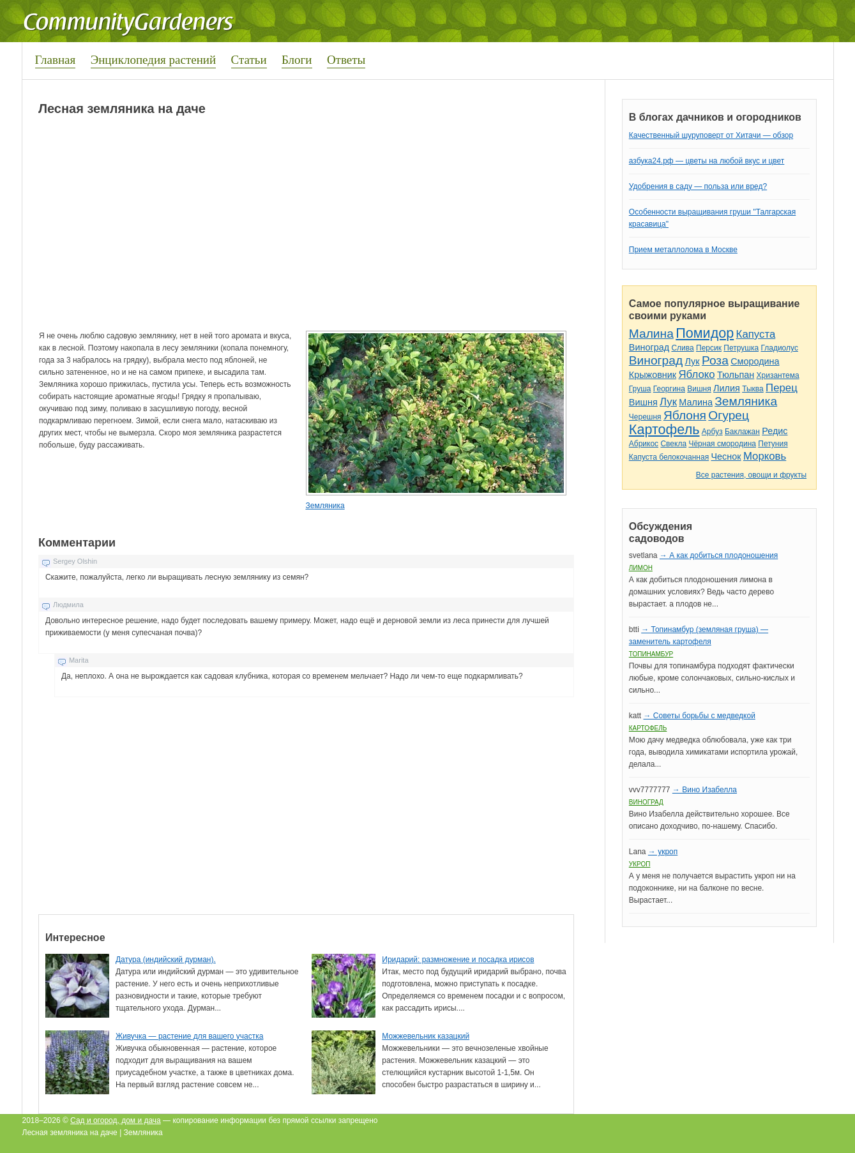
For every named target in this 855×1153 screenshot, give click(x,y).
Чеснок (726, 456)
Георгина (669, 388)
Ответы (346, 59)
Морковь (764, 456)
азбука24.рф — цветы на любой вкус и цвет (707, 160)
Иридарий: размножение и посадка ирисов (458, 959)
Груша (640, 388)
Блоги (297, 59)
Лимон (641, 567)
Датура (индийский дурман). (166, 959)
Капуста (756, 334)
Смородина (754, 361)
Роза (715, 360)
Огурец (728, 415)
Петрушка (741, 347)
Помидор (705, 333)
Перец (782, 388)
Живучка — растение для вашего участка (190, 1036)
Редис (774, 431)
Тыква (753, 388)
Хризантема (778, 375)
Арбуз (712, 431)
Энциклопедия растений (153, 59)
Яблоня (684, 415)
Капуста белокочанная (669, 457)
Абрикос (643, 443)
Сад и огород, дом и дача (115, 1120)
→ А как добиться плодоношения (719, 555)
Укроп (640, 864)
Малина (651, 333)
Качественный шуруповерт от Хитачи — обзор (711, 135)
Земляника (324, 505)
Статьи (249, 59)
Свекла (673, 443)
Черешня (645, 416)
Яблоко (696, 374)
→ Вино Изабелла (704, 789)
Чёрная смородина (722, 443)
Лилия (726, 388)
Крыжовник (652, 375)
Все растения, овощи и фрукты (751, 475)
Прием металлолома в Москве (683, 249)
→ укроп (662, 851)
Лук (692, 361)
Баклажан (742, 431)
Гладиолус (779, 347)
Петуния (772, 443)
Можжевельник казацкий (425, 1036)
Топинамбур (651, 654)
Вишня (699, 388)
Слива (682, 347)
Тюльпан (735, 375)
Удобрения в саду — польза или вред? (698, 186)
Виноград (649, 347)
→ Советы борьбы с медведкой (699, 715)
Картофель (664, 429)
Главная (55, 59)
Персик (709, 347)
